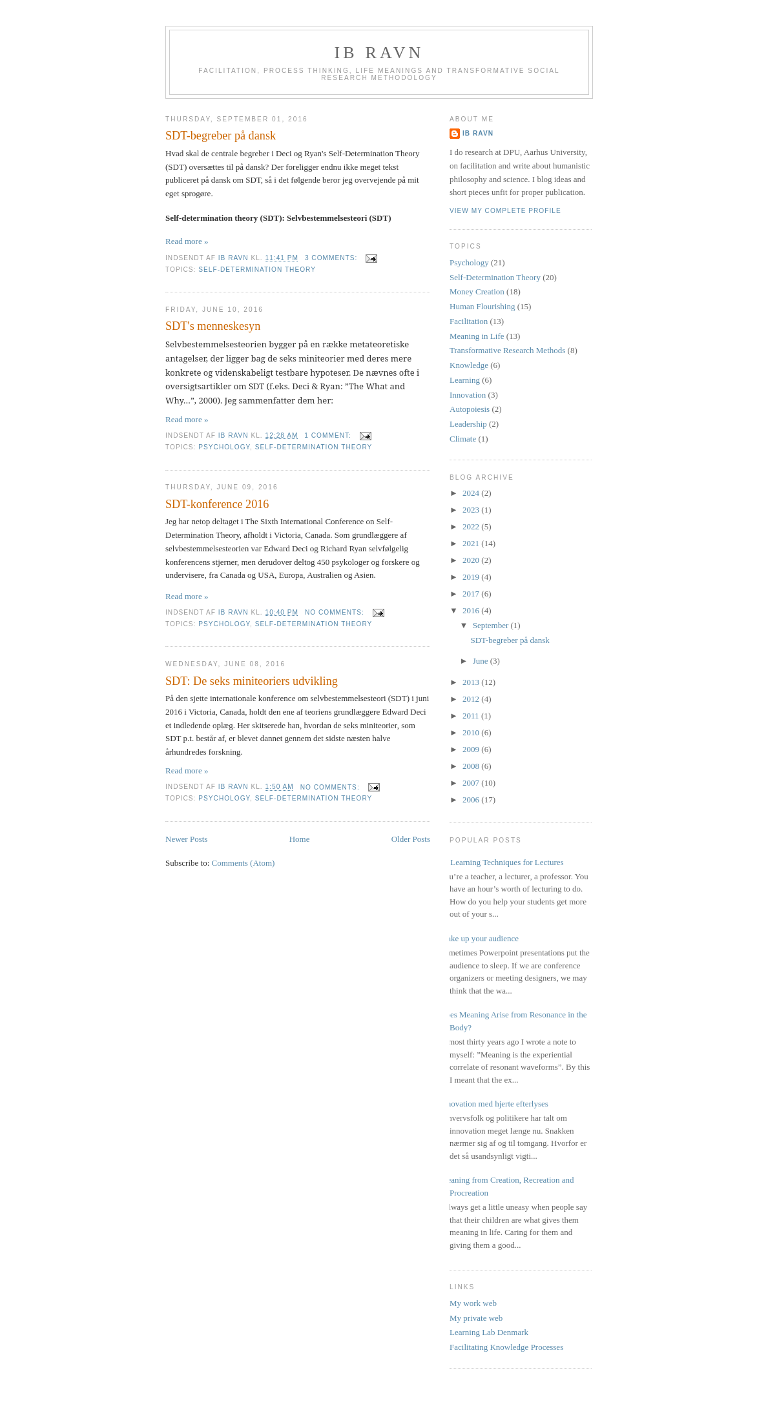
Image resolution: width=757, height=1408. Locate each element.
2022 (471, 526)
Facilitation (469, 321)
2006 (471, 799)
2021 (471, 543)
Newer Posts (186, 839)
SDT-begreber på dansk (220, 135)
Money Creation (477, 291)
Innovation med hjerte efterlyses (494, 1103)
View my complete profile (505, 210)
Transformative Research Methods (507, 350)
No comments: (336, 612)
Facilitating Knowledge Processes (506, 1347)
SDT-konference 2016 (217, 504)
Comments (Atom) (243, 863)
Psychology (224, 447)
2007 (471, 783)
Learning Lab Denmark (489, 1332)
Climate (463, 439)
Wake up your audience (479, 938)
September (492, 625)
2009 (471, 749)
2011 (471, 715)
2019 (471, 577)
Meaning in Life (477, 336)
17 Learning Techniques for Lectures (502, 862)
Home (299, 839)
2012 (471, 699)
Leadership (468, 424)
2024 (471, 493)
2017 (471, 593)
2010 (471, 732)
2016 (471, 610)
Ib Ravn (379, 52)
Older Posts (410, 839)
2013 (471, 682)
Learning (465, 380)
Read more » (186, 241)
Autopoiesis (470, 409)
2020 (471, 560)
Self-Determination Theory (257, 269)
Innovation (468, 395)
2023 (471, 510)
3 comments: (332, 257)
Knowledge (469, 365)
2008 (471, 766)
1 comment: (328, 435)
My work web (473, 1303)
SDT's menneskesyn (212, 326)
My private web (476, 1318)
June (481, 661)
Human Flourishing (482, 306)
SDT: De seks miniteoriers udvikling (251, 681)
